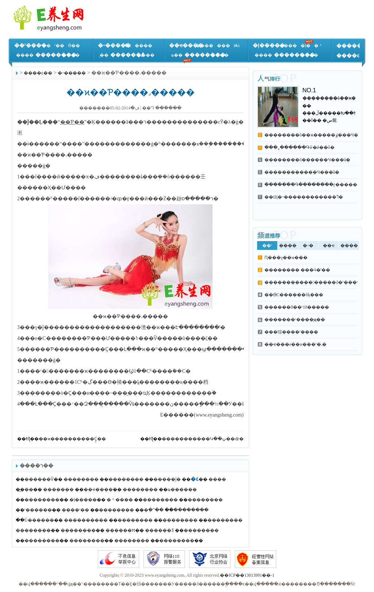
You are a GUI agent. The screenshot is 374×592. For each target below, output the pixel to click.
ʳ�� (46, 45)
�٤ (128, 45)
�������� (55, 55)
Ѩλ (237, 45)
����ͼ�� (353, 55)
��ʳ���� (30, 45)
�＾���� (120, 499)
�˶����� (114, 45)
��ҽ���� (186, 45)
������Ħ (120, 530)
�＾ (318, 45)
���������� (86, 520)
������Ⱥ (127, 55)
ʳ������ (38, 509)
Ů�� (106, 64)
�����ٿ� (354, 46)
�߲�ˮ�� (154, 509)
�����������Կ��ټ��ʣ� (203, 438)
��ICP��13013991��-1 (247, 575)
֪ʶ (276, 64)
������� (58, 489)
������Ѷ (39, 479)
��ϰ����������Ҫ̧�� (72, 438)
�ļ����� (269, 45)
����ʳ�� (75, 509)
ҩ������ (182, 489)
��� (223, 45)
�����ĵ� (167, 479)
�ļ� (305, 45)
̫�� (104, 55)
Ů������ (39, 520)
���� (25, 55)
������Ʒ (159, 530)
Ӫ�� (74, 45)
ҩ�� (177, 55)
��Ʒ (219, 64)
